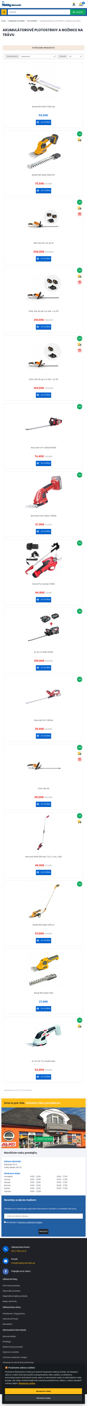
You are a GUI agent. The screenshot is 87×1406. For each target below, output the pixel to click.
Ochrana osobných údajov (15, 1347)
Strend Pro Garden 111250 (43, 578)
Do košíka (45, 121)
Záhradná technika (16, 21)
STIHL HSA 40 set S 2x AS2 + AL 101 (43, 308)
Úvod (3, 21)
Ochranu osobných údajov (30, 1212)
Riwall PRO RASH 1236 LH (43, 916)
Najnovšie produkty (11, 1280)
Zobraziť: (62, 56)
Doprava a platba (11, 1341)
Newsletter (7, 1314)
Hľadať (78, 12)
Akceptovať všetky (43, 1391)
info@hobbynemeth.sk (23, 1252)
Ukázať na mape (43, 1128)
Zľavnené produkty (11, 1275)
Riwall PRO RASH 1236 (43, 983)
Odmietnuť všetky (43, 1398)
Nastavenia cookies (27, 1383)
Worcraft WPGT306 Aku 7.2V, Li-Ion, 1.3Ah (43, 848)
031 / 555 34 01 (18, 1240)
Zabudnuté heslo (10, 1308)
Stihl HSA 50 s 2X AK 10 (43, 241)
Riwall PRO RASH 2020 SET (43, 173)
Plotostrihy (32, 21)
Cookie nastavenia (11, 1357)
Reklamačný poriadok (13, 1336)
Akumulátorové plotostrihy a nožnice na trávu (60, 21)
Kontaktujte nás (10, 1363)
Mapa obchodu (10, 1291)
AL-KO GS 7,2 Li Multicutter (43, 1051)
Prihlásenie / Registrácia (14, 1303)
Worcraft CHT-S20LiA (43, 713)
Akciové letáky (9, 1326)
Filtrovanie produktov (43, 47)
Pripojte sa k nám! (21, 1261)
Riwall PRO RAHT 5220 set (43, 106)
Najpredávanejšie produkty (15, 1286)
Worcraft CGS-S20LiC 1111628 (43, 511)
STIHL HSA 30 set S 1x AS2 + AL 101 (43, 376)
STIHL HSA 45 (43, 781)
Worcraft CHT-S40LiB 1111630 (43, 443)
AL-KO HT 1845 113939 (43, 646)
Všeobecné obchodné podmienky (18, 1352)
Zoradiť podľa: (12, 56)
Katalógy (7, 1331)
